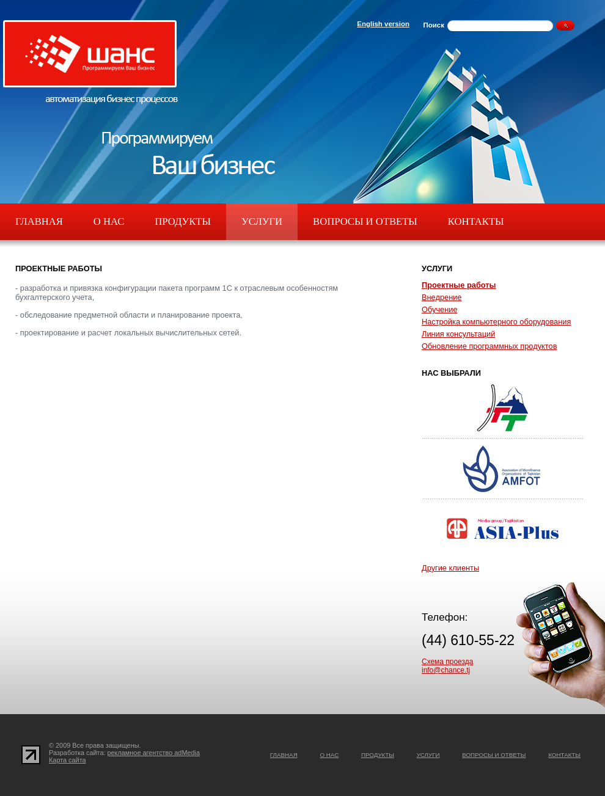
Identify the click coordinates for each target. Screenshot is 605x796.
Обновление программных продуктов (489, 346)
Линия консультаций (458, 333)
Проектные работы (459, 285)
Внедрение (441, 297)
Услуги (261, 221)
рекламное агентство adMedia (154, 752)
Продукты (183, 221)
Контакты (476, 221)
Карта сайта (67, 760)
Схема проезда (447, 661)
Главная (39, 221)
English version (383, 23)
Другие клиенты (450, 567)
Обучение (440, 309)
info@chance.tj (446, 670)
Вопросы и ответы (365, 221)
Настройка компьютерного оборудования (496, 321)
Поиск (433, 25)
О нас (109, 221)
